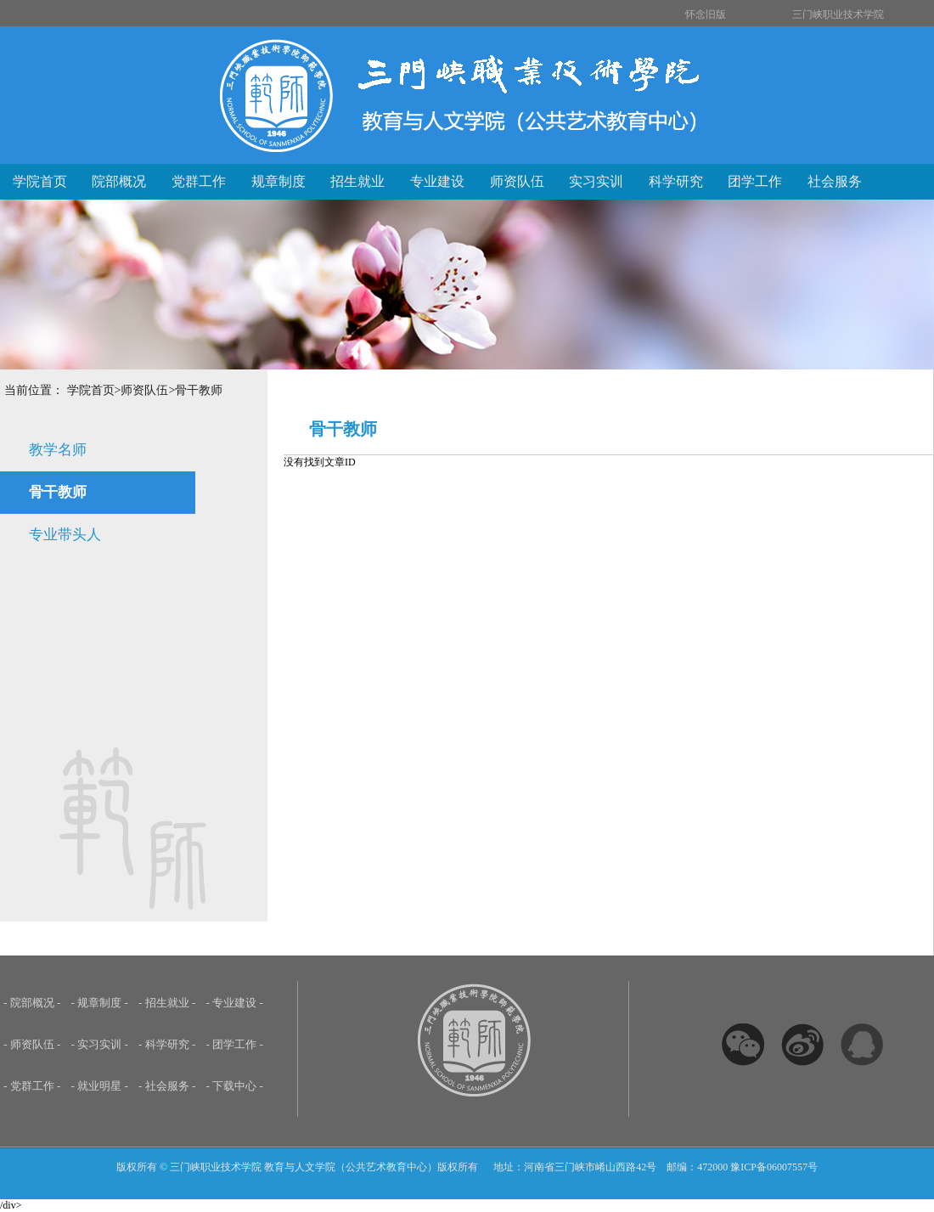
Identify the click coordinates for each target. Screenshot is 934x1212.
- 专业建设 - (235, 1002)
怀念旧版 (705, 14)
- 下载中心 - (235, 1086)
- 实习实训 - (100, 1044)
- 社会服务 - (167, 1086)
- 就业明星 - (100, 1086)
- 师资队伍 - (32, 1044)
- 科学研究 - (167, 1044)
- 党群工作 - (32, 1086)
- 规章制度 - (100, 1002)
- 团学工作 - (235, 1044)
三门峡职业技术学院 (838, 14)
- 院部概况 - (32, 1002)
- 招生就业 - (167, 1002)
